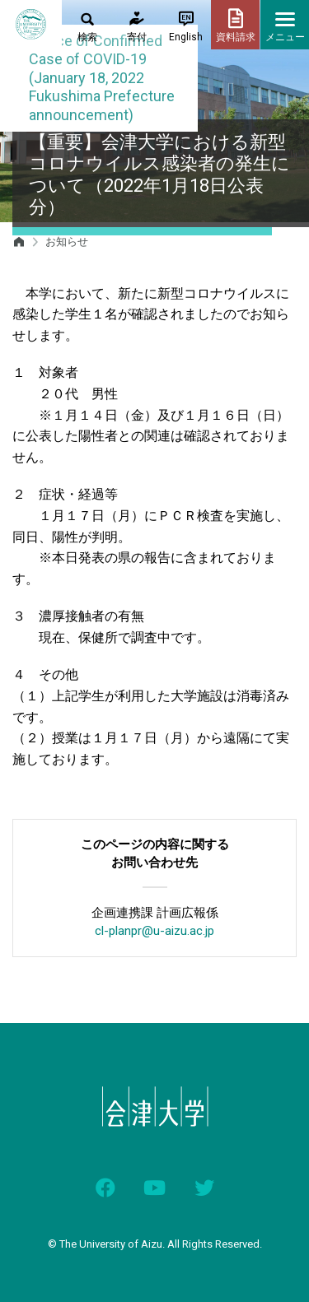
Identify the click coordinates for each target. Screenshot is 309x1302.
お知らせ (66, 241)
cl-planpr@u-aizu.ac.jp (154, 930)
